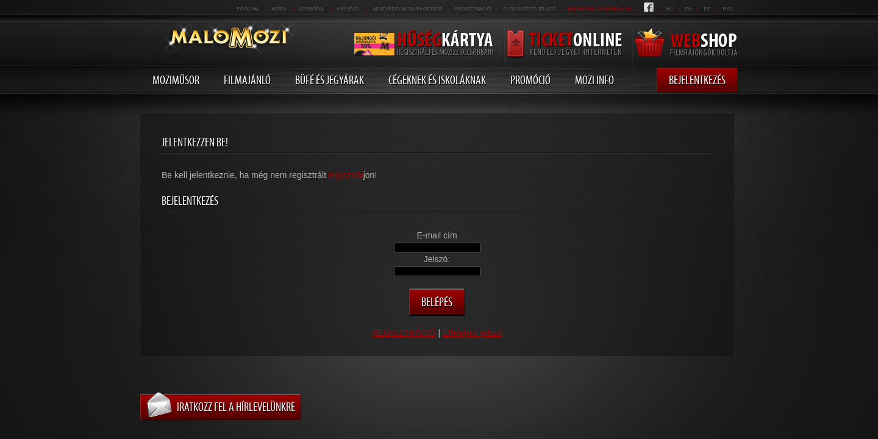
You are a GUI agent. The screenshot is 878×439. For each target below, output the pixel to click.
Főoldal (248, 9)
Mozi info (594, 80)
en (688, 9)
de (707, 9)
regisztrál (346, 175)
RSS (728, 9)
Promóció (530, 80)
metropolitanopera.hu (599, 9)
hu (669, 9)
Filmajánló (247, 80)
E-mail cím (436, 235)
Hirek (279, 9)
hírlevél (349, 9)
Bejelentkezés (697, 80)
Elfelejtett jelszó (529, 9)
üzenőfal (311, 9)
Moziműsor (175, 80)
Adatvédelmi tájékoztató (407, 9)
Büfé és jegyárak (329, 80)
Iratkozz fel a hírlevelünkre (236, 406)
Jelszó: (437, 259)
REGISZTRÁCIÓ (472, 9)
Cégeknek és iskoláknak (437, 80)
